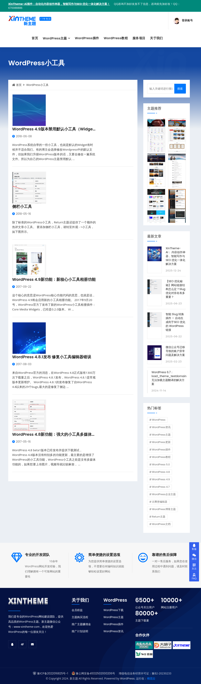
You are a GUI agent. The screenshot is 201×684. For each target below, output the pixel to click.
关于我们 (156, 38)
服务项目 (138, 38)
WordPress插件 (87, 38)
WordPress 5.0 (161, 464)
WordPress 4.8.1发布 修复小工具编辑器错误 (51, 357)
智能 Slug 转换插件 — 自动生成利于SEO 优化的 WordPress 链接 (175, 322)
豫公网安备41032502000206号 (95, 673)
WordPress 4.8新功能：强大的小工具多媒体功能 (56, 434)
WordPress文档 (161, 524)
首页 (35, 38)
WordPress (158, 420)
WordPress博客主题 (164, 509)
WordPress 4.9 (161, 479)
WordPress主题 (55, 38)
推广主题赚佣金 (81, 624)
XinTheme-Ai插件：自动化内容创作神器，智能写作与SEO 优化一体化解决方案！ (59, 4)
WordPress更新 (161, 442)
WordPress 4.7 (161, 487)
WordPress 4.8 (161, 472)
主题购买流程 (80, 617)
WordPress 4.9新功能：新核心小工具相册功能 (54, 279)
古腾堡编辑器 (159, 502)
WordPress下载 (113, 610)
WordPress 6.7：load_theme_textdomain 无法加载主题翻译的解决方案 (169, 378)
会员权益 (77, 610)
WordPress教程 (116, 38)
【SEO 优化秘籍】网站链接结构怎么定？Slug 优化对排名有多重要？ (175, 289)
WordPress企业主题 (164, 494)
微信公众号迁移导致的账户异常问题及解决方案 (175, 351)
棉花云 (151, 678)
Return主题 (158, 516)
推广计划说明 (80, 631)
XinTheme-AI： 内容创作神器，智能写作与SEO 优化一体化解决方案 (175, 256)
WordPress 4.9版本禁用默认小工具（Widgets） (56, 129)
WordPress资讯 (161, 427)
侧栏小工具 (22, 206)
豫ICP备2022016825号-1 (52, 673)
